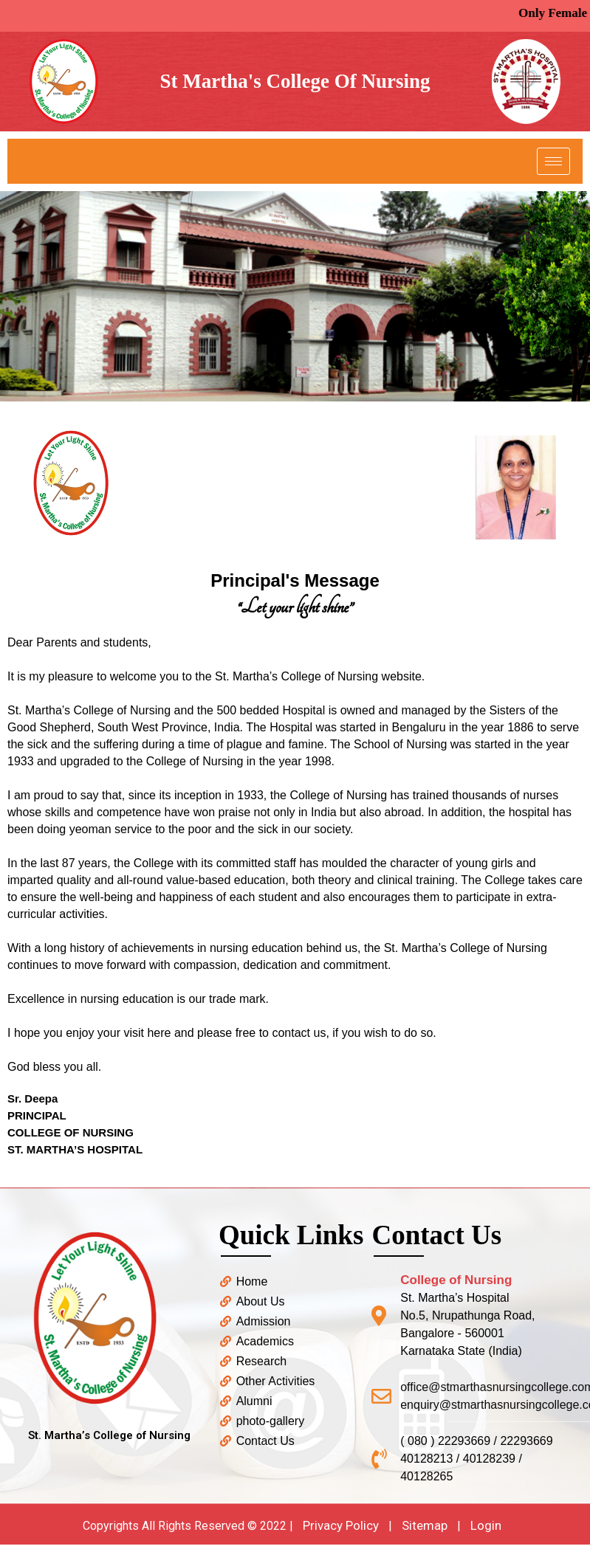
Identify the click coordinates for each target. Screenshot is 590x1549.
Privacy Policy (341, 1525)
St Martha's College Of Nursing (294, 81)
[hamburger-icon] (553, 161)
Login (485, 1525)
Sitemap (424, 1525)
